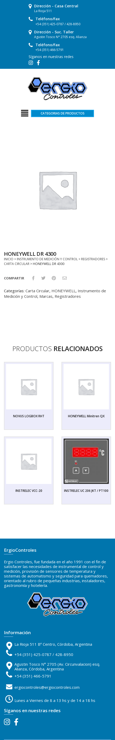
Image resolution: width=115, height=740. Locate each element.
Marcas (46, 296)
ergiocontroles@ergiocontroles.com (47, 687)
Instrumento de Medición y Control (47, 259)
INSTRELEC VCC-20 (28, 490)
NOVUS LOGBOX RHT (28, 416)
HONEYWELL (63, 290)
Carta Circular (16, 264)
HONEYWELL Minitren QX (86, 416)
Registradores (93, 259)
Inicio (8, 259)
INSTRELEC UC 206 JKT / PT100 (86, 490)
